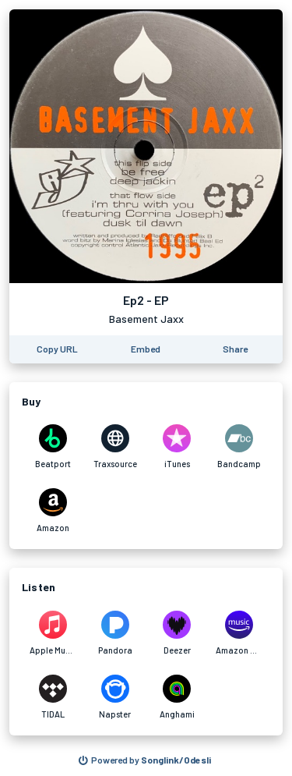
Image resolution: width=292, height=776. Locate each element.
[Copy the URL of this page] (57, 349)
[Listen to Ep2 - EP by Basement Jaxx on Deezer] (177, 633)
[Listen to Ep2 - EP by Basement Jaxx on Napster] (115, 697)
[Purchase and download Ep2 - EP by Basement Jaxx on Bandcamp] (239, 446)
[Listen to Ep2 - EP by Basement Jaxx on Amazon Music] (239, 633)
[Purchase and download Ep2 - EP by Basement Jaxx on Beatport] (53, 446)
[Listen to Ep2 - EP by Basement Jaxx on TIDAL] (53, 697)
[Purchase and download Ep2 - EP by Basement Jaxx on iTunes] (177, 446)
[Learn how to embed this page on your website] (145, 349)
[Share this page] (235, 349)
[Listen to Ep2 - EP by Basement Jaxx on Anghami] (177, 697)
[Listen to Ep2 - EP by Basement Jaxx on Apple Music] (53, 633)
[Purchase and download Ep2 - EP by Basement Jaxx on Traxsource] (115, 446)
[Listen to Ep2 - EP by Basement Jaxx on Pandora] (115, 633)
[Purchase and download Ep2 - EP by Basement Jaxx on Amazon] (53, 510)
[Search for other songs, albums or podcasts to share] (145, 760)
